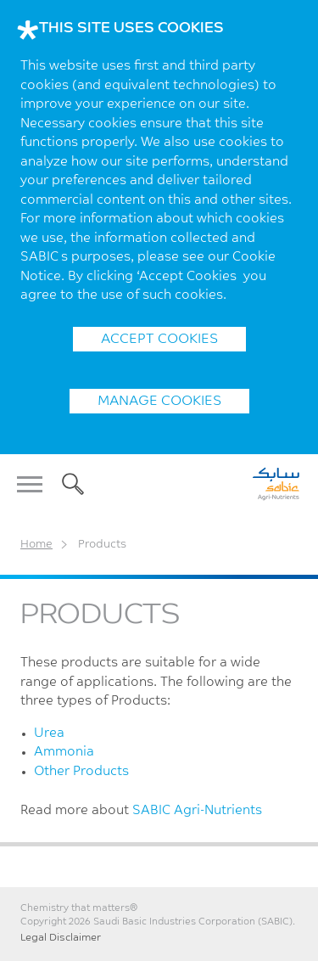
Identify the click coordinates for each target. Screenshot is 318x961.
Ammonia (64, 752)
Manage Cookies (159, 401)
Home (36, 544)
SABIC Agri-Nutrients (197, 811)
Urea (49, 734)
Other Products (81, 772)
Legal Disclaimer (60, 938)
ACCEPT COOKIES (159, 339)
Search (69, 484)
